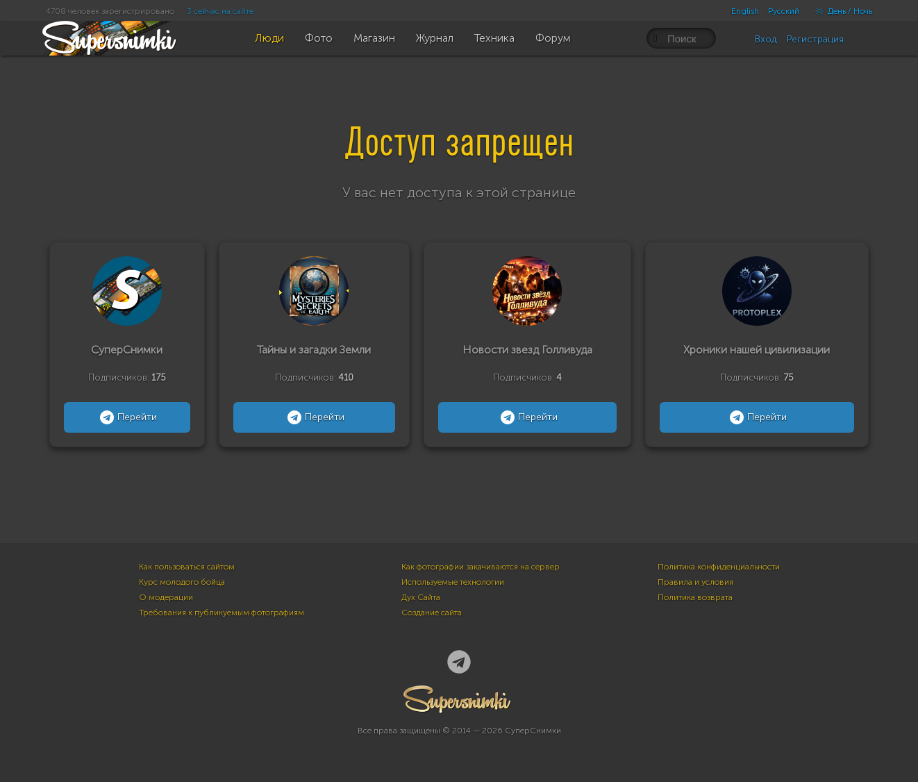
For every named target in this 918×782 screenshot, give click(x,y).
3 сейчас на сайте (220, 11)
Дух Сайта (420, 597)
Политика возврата (695, 597)
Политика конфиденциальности (719, 567)
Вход (766, 39)
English (745, 11)
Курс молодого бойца (182, 582)
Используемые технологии (452, 582)
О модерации (166, 597)
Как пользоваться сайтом (187, 567)
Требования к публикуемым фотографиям (221, 612)
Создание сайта (431, 612)
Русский (783, 11)
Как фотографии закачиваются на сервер (480, 567)
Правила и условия (695, 582)
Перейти (127, 417)
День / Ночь (840, 11)
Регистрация (815, 39)
